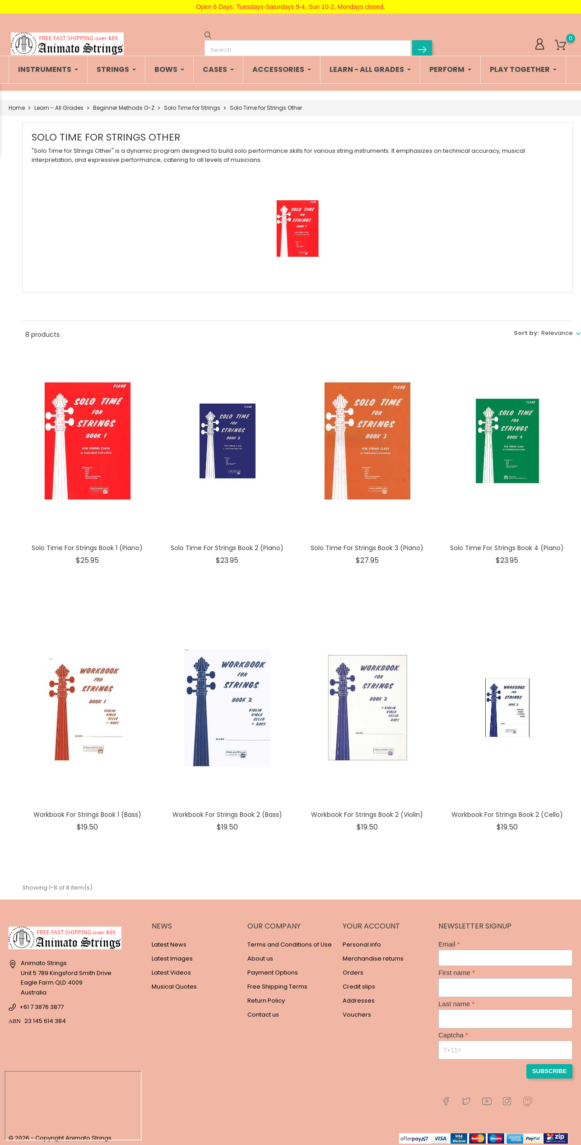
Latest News (169, 940)
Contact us (263, 1010)
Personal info (362, 940)
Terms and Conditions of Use (289, 940)
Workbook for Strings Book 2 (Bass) (227, 810)
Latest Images (172, 954)
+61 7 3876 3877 (41, 1002)
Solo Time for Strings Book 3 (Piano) (367, 543)
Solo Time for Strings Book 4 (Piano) (507, 543)
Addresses (359, 996)
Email (447, 939)
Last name (454, 999)
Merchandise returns (373, 954)
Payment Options (272, 968)
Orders (353, 968)
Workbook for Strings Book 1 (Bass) (87, 810)
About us (260, 954)
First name (454, 968)
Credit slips (359, 982)
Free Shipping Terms (277, 982)
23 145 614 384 (45, 1016)
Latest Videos (171, 968)
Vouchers (357, 1010)
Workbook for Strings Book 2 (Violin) (367, 810)
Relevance (557, 328)
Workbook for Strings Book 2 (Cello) (507, 810)
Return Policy (266, 996)
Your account (371, 921)
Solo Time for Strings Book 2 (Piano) (227, 543)
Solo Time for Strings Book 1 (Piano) (87, 543)
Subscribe (549, 1066)
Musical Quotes (174, 982)
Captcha (451, 1030)
